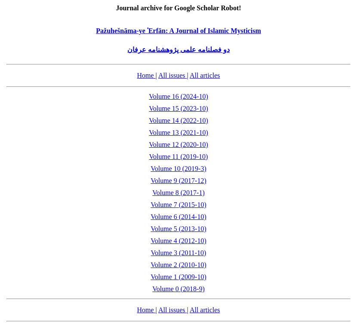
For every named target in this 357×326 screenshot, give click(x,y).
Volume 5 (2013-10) (178, 228)
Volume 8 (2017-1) (178, 192)
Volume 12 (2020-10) (178, 144)
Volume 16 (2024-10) (178, 96)
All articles (205, 75)
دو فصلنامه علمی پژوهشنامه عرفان (178, 49)
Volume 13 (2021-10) (178, 132)
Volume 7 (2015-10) (178, 204)
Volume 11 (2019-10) (178, 156)
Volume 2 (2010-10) (178, 264)
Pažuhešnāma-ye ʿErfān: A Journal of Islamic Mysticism (178, 30)
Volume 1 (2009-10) (178, 276)
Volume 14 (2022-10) (178, 120)
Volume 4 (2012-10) (178, 240)
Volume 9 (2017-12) (178, 180)
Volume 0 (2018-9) (178, 288)
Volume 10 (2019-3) (178, 168)
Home (146, 75)
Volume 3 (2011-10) (178, 252)
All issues (172, 75)
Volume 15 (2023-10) (178, 108)
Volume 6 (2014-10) (178, 216)
